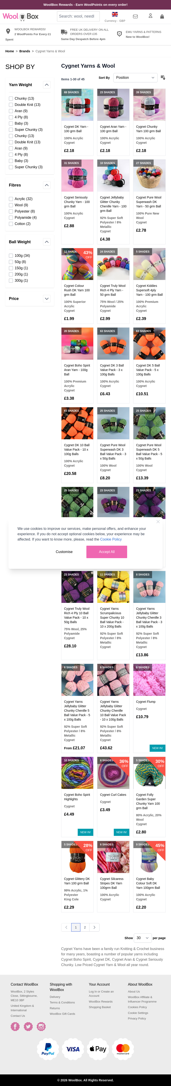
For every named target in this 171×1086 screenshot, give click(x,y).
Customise (64, 552)
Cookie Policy (111, 539)
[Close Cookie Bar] (158, 521)
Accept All (107, 552)
